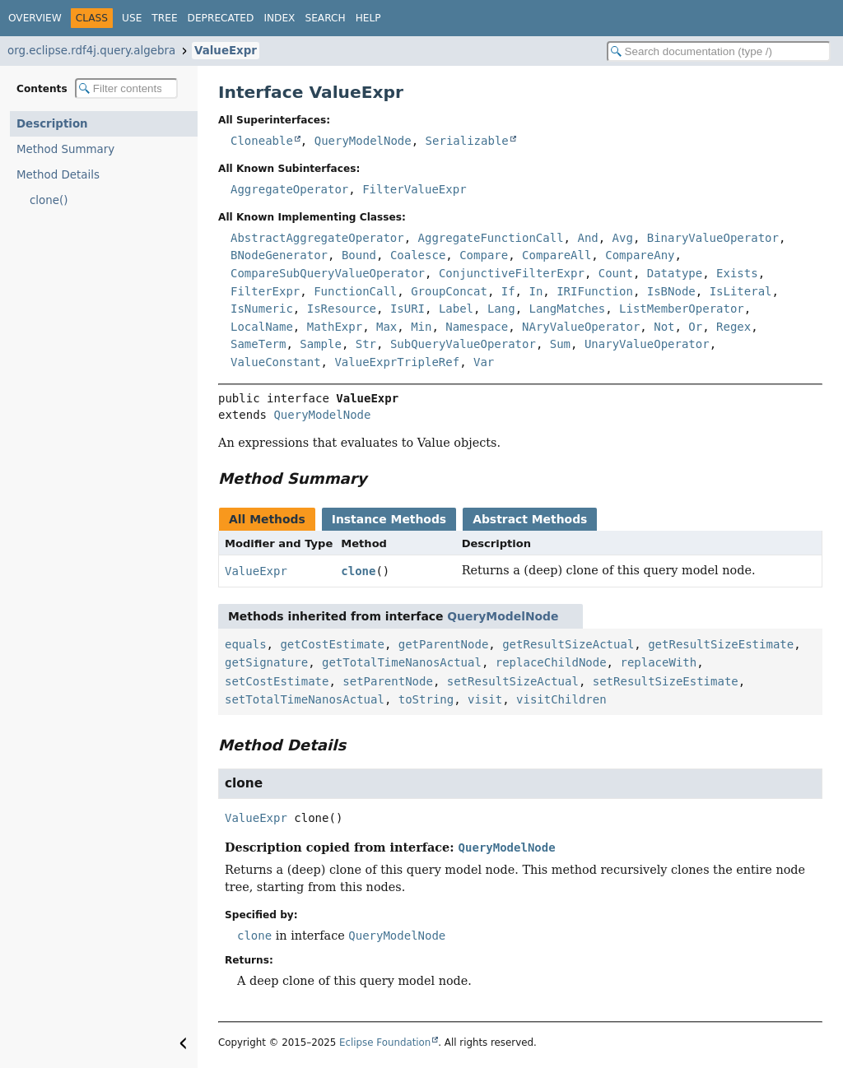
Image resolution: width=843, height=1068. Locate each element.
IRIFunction (595, 291)
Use (132, 18)
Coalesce (417, 255)
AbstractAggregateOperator (317, 237)
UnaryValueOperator (647, 344)
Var (483, 362)
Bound (359, 255)
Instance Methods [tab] (389, 519)
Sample (321, 344)
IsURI (407, 308)
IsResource (341, 308)
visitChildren (561, 699)
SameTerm (258, 344)
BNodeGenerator (279, 255)
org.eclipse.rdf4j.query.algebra (91, 50)
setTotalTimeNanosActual (304, 699)
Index (279, 18)
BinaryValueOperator (713, 237)
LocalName (262, 326)
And (587, 237)
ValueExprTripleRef (396, 362)
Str (366, 344)
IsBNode (671, 291)
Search (325, 18)
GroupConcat (449, 291)
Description (52, 124)
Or (695, 326)
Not (664, 326)
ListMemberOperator (681, 308)
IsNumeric (262, 308)
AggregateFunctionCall (491, 237)
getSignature (266, 662)
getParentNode (443, 644)
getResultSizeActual (568, 644)
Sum (560, 344)
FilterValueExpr (414, 189)
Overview (35, 18)
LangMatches (567, 308)
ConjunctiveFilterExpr (512, 273)
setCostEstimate (276, 681)
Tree (164, 18)
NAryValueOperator (581, 326)
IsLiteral (741, 291)
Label (456, 308)
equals (246, 644)
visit (485, 699)
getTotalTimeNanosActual (402, 662)
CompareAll (556, 255)
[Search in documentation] (719, 51)
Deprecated (221, 18)
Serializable (467, 140)
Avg (622, 237)
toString (426, 699)
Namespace (476, 326)
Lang (501, 308)
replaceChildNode (551, 662)
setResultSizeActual (513, 681)
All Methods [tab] (267, 519)
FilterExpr (265, 291)
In (536, 291)
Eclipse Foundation (385, 1042)
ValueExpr (225, 50)
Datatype (674, 273)
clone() (49, 200)
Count (615, 273)
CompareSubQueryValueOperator (328, 273)
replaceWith (658, 662)
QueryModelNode (363, 140)
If (508, 291)
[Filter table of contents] (126, 88)
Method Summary (65, 149)
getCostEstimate (332, 644)
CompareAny (639, 255)
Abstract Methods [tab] (530, 519)
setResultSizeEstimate (665, 681)
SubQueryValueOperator (463, 344)
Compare (483, 255)
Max (386, 326)
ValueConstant (276, 362)
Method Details (58, 175)
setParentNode (387, 681)
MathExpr (334, 326)
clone (358, 571)
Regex (733, 326)
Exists (737, 273)
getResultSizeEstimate (721, 644)
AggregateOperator (289, 189)
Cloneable (262, 140)
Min (421, 326)
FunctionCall (355, 291)
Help (368, 18)
